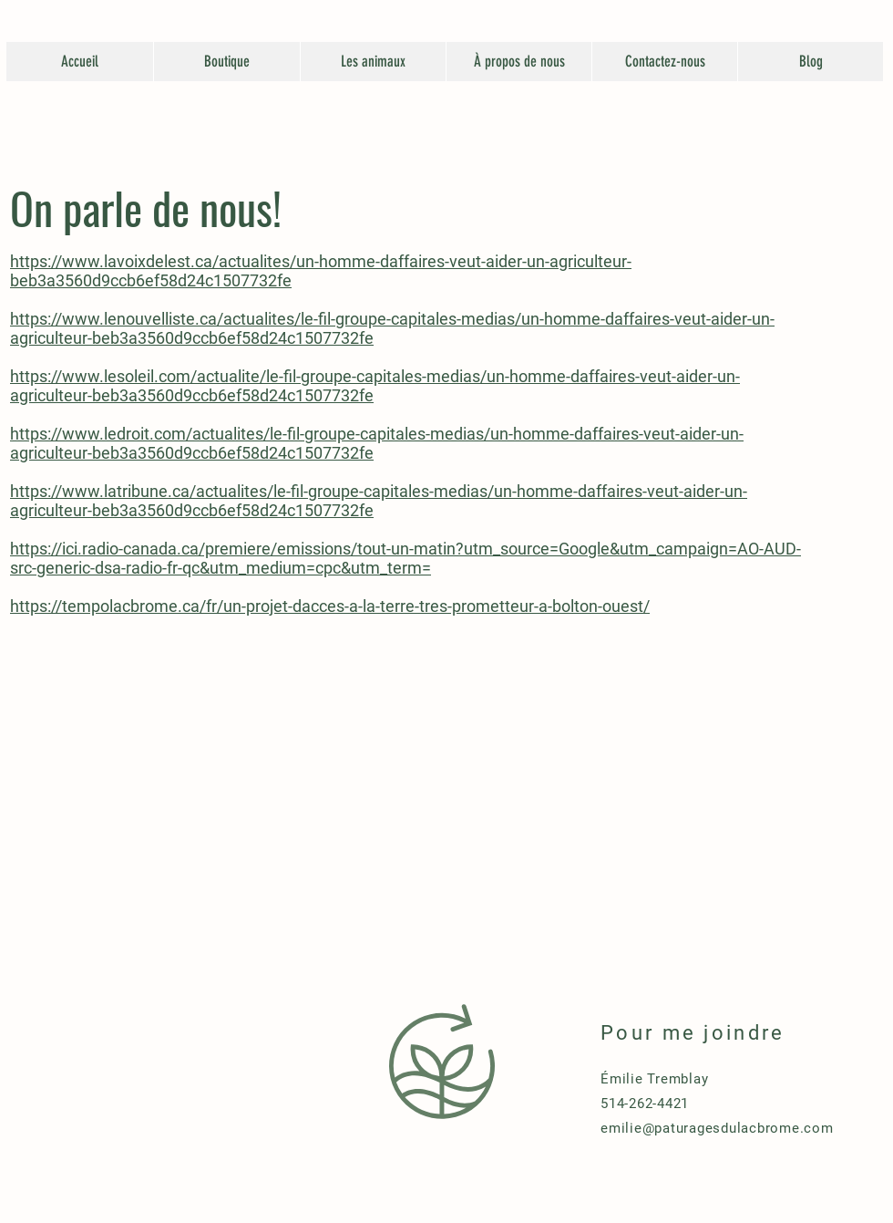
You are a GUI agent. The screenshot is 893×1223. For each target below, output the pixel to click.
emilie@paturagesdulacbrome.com (717, 1128)
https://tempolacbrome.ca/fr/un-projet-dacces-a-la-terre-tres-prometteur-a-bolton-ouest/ (330, 606)
